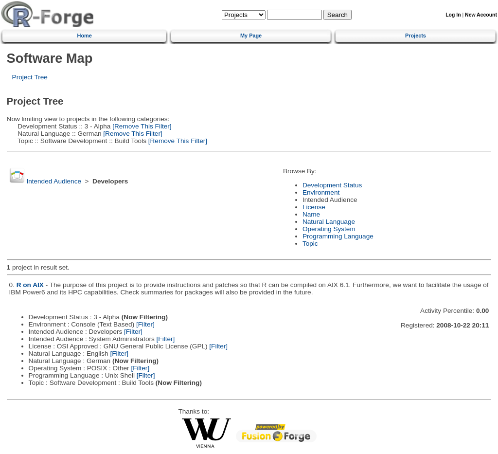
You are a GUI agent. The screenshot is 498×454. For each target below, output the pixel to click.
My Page (251, 35)
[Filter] (145, 324)
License (313, 207)
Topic (310, 243)
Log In (453, 15)
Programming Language (338, 236)
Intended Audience (53, 181)
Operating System (329, 229)
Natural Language (328, 221)
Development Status (332, 185)
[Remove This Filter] (140, 126)
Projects (415, 35)
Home (84, 35)
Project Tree (30, 77)
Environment (320, 192)
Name (311, 214)
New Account (481, 15)
